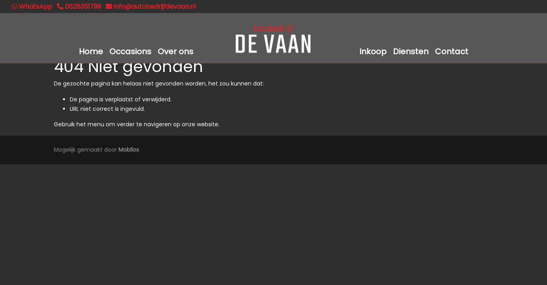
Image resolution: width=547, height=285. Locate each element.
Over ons (175, 51)
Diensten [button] (411, 51)
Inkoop (373, 51)
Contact (451, 51)
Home (91, 51)
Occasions (130, 51)
